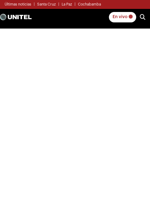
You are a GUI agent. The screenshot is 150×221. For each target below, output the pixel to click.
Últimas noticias (18, 4)
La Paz (67, 4)
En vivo (123, 17)
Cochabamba (89, 4)
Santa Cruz (46, 4)
